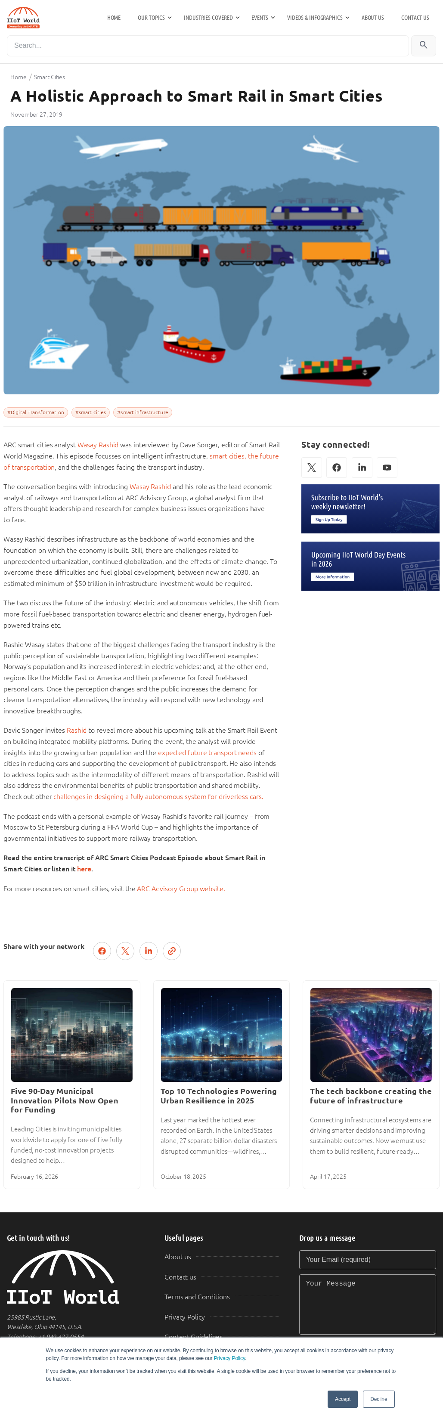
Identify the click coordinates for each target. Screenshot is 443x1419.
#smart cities (90, 412)
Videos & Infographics (315, 17)
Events (259, 17)
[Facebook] (336, 467)
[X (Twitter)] (311, 467)
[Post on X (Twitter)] (125, 951)
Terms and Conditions (197, 1297)
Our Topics (151, 17)
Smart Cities (49, 77)
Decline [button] (378, 1399)
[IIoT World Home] (75, 1277)
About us (373, 17)
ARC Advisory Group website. (181, 889)
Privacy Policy (229, 1358)
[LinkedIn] (362, 467)
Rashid (77, 730)
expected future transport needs (207, 753)
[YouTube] (387, 467)
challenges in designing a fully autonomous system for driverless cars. (158, 797)
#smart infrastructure (142, 412)
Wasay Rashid (98, 445)
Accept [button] (342, 1399)
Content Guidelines (193, 1337)
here (84, 869)
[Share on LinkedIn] (148, 951)
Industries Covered (208, 17)
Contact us (415, 17)
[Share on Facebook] (102, 951)
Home (114, 17)
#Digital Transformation (35, 412)
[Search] (208, 45)
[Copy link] (172, 951)
